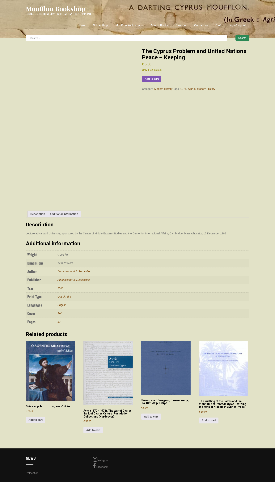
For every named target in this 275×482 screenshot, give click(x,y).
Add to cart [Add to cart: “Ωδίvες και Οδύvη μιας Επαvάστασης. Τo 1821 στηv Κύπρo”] (151, 416)
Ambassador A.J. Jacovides (73, 271)
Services (181, 25)
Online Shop (100, 25)
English (61, 305)
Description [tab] (37, 214)
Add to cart (152, 78)
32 (59, 321)
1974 (183, 88)
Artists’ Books (159, 25)
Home (81, 25)
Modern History (163, 88)
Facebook (100, 466)
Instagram (101, 459)
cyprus (192, 88)
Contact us (201, 25)
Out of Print (64, 296)
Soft (59, 313)
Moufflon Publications (129, 25)
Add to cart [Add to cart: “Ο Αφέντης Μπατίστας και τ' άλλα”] (35, 419)
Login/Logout (237, 25)
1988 (60, 288)
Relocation (32, 473)
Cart (218, 25)
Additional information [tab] (64, 214)
